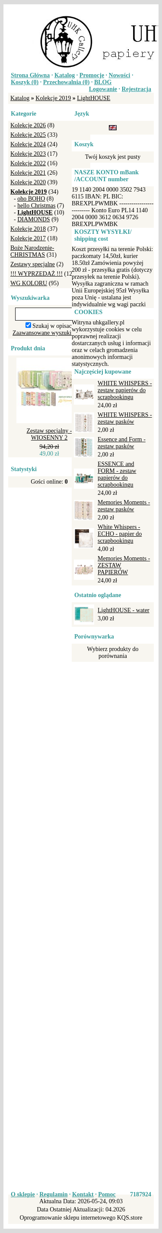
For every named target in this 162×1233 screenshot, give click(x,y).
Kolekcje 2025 (28, 135)
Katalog (64, 75)
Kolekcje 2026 (28, 125)
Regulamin (53, 1194)
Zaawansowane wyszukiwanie (49, 333)
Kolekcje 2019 (53, 98)
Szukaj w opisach (53, 326)
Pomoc (106, 1194)
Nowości (119, 75)
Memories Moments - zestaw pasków (124, 506)
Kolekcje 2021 (28, 173)
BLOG (102, 82)
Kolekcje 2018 (28, 229)
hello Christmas (36, 205)
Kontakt (83, 1194)
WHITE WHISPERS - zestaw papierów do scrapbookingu (125, 390)
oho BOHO (31, 198)
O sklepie (23, 1194)
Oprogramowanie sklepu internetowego (68, 1217)
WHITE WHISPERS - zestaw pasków (125, 418)
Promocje (91, 75)
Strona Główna (30, 75)
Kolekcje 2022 (28, 163)
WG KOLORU (28, 283)
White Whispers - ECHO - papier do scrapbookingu (120, 534)
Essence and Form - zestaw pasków (122, 443)
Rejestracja (136, 89)
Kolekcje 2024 (28, 144)
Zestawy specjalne (32, 264)
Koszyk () (24, 82)
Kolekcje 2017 (28, 238)
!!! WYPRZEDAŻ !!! (36, 274)
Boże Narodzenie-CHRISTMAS (32, 251)
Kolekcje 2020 (28, 182)
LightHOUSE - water (123, 610)
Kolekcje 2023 (28, 154)
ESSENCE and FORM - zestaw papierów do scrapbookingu (117, 474)
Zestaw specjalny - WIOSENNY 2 (49, 434)
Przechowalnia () (66, 82)
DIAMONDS (33, 219)
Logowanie (103, 89)
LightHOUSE (93, 98)
